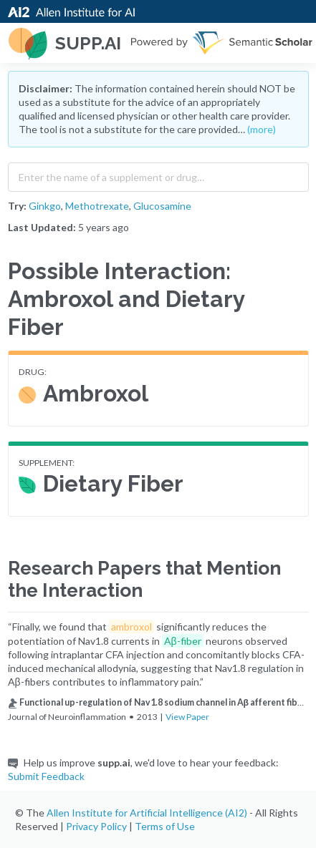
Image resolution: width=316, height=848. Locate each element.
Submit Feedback (46, 776)
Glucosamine (162, 206)
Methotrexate (97, 206)
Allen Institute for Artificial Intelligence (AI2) (147, 812)
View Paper (187, 716)
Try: (17, 206)
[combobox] (158, 173)
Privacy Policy (96, 826)
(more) (261, 129)
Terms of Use (165, 826)
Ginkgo (45, 206)
